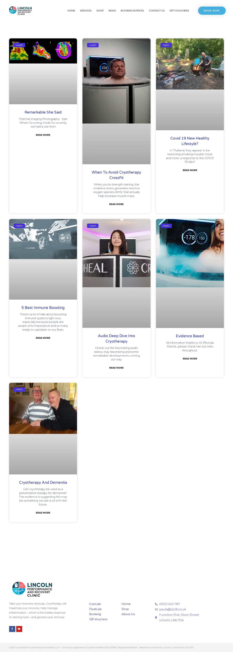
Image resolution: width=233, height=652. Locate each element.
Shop (100, 10)
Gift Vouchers (179, 10)
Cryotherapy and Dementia (43, 482)
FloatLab (95, 609)
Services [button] (86, 10)
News (112, 10)
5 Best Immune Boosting (43, 308)
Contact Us (157, 10)
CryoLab (95, 604)
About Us (128, 614)
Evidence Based (190, 336)
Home (71, 10)
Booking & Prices (132, 10)
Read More (43, 135)
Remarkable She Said (43, 112)
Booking (95, 614)
